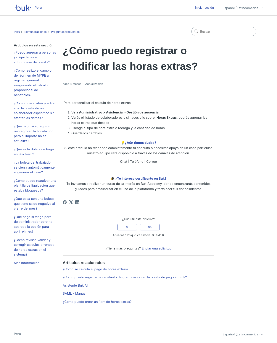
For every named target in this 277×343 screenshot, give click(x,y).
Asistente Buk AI (75, 285)
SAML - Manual (74, 293)
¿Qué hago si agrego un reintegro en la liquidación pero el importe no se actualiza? (33, 133)
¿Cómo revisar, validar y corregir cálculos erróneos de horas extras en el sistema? (34, 247)
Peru (17, 31)
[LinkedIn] (77, 202)
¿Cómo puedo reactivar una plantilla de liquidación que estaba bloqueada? (35, 185)
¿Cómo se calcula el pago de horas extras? (96, 269)
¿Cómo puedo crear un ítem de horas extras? (97, 302)
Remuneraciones (35, 31)
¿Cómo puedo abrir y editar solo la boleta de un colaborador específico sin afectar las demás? (35, 110)
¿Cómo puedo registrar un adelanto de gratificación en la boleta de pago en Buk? (125, 277)
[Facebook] (65, 202)
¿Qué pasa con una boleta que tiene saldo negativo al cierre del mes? (34, 203)
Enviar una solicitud (157, 248)
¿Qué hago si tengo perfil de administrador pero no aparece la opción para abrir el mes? (33, 224)
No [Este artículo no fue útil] (149, 227)
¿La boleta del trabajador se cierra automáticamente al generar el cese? (34, 167)
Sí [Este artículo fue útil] (127, 227)
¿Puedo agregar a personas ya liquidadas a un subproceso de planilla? (35, 57)
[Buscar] (224, 31)
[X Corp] (71, 202)
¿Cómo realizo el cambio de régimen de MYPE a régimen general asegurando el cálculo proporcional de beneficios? (33, 82)
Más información (26, 263)
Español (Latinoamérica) (242, 8)
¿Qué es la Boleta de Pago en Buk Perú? (34, 151)
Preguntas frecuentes (65, 31)
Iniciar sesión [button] (204, 7)
